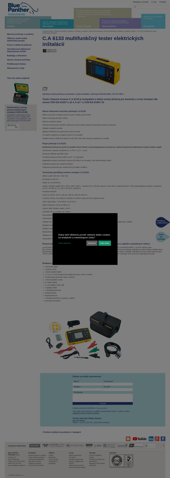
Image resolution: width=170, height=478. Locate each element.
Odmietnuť (92, 243)
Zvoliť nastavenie (64, 243)
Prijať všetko (104, 243)
